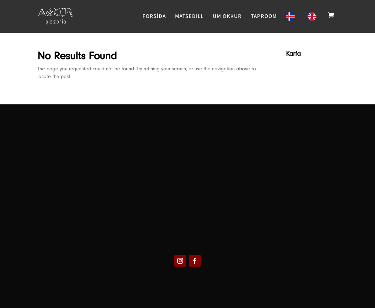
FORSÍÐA (154, 16)
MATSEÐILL (189, 16)
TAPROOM (264, 16)
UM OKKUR (227, 16)
